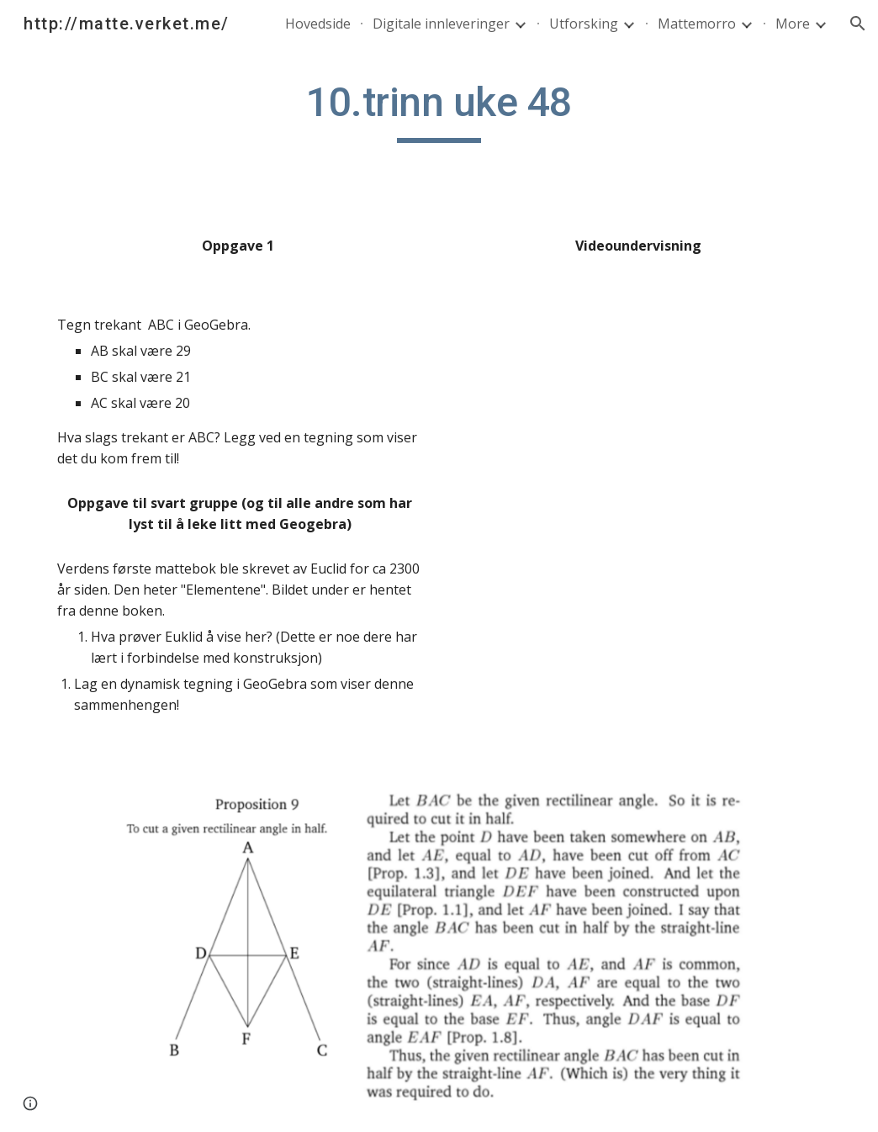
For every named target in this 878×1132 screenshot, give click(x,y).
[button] (858, 23)
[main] (439, 110)
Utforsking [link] (583, 23)
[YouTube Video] (638, 357)
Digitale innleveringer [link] (441, 23)
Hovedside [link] (318, 23)
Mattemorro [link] (697, 23)
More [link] (792, 23)
